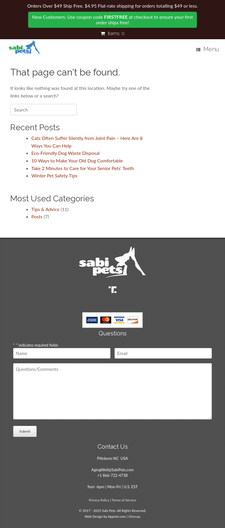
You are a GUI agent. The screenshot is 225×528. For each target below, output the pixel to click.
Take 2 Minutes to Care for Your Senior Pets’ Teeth (82, 168)
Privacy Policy (99, 500)
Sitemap (134, 516)
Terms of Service (124, 500)
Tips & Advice (45, 209)
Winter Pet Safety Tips (54, 175)
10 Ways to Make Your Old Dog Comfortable (77, 160)
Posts (36, 216)
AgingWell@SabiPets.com (112, 469)
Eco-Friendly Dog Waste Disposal (65, 153)
